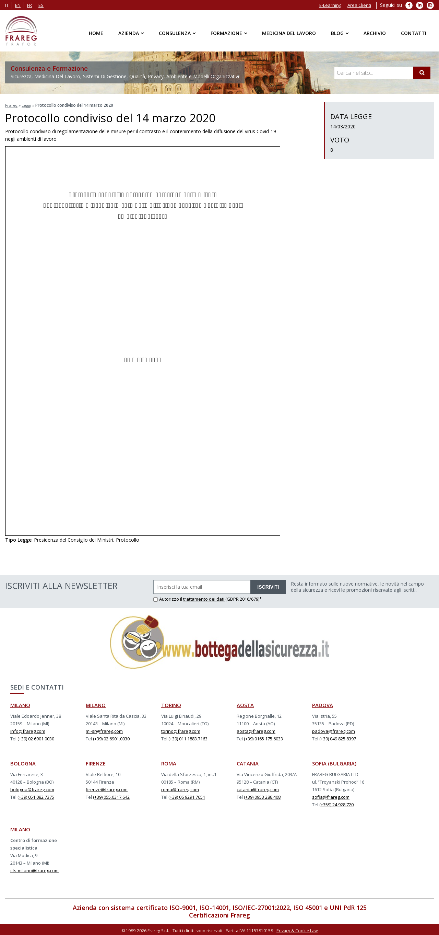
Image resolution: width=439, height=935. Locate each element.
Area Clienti (359, 5)
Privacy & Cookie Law (297, 929)
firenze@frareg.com (107, 788)
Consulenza (175, 33)
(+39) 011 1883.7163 (187, 738)
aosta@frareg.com (256, 730)
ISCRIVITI (268, 586)
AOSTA (245, 704)
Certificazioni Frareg (219, 914)
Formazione (226, 33)
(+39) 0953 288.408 (262, 796)
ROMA (168, 762)
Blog (337, 33)
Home (96, 33)
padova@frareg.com (333, 730)
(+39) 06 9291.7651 (186, 796)
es (41, 5)
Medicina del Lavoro (289, 33)
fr (29, 5)
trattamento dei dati (204, 598)
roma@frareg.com (180, 788)
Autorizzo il (168, 598)
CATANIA (248, 762)
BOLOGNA (23, 762)
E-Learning (330, 5)
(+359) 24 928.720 (336, 803)
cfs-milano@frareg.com (34, 869)
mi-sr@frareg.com (104, 730)
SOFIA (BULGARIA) (334, 762)
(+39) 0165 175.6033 (263, 738)
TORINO (171, 704)
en (18, 5)
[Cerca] (421, 73)
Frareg (11, 105)
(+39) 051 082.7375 (35, 796)
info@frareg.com (27, 730)
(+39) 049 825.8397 (337, 738)
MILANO (20, 704)
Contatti (413, 33)
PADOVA (322, 704)
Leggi (27, 105)
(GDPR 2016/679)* (243, 598)
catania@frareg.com (258, 788)
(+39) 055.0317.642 (111, 796)
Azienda (128, 33)
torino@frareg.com (180, 730)
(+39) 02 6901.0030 (35, 738)
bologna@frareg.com (32, 788)
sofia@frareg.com (330, 796)
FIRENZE (96, 762)
